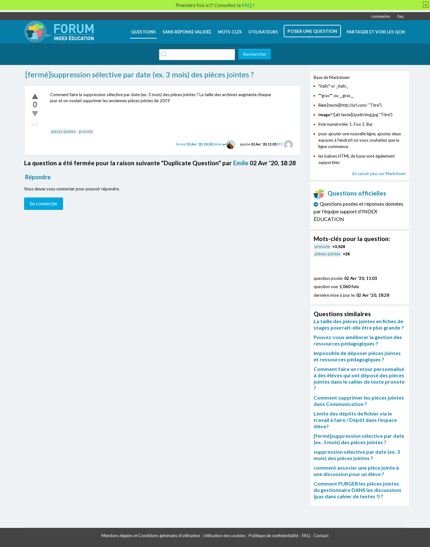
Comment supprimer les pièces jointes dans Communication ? (359, 400)
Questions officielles (350, 193)
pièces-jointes (63, 131)
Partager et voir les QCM (376, 31)
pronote (86, 131)
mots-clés (230, 31)
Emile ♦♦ (219, 144)
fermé (194, 144)
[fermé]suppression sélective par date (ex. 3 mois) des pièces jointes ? (139, 74)
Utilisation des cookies (224, 535)
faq (401, 16)
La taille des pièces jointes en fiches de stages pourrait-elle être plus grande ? (359, 324)
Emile (240, 163)
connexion (380, 16)
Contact (321, 535)
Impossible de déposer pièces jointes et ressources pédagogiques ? (357, 356)
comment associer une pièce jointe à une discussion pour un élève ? (356, 471)
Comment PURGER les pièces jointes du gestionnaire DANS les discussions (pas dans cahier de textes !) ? (357, 489)
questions (143, 31)
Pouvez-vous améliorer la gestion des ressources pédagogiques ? (358, 340)
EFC (280, 144)
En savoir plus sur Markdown (379, 173)
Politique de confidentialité (273, 535)
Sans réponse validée (187, 31)
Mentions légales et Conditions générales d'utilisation (150, 535)
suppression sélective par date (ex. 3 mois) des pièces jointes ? (357, 455)
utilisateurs (263, 31)
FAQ (306, 535)
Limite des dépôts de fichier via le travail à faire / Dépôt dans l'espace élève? (355, 419)
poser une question (312, 31)
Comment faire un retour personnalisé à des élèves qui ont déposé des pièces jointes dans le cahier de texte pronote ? (359, 378)
